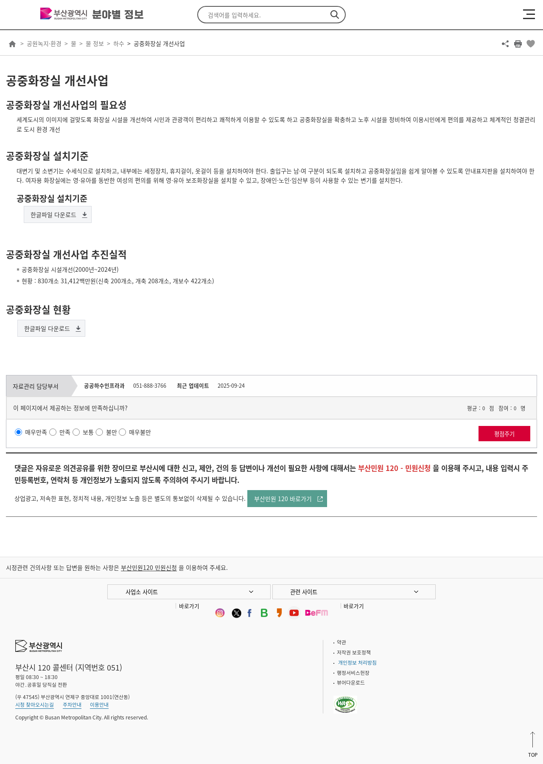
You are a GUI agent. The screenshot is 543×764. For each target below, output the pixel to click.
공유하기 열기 (505, 43)
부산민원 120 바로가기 (283, 498)
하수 (118, 43)
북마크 (530, 43)
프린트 (518, 43)
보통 (88, 432)
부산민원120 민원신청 (149, 567)
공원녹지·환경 (44, 43)
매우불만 (140, 432)
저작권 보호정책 (354, 652)
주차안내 (72, 704)
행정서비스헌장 (353, 673)
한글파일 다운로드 (53, 214)
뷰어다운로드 (351, 682)
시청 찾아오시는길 (34, 704)
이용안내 (99, 704)
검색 (335, 15)
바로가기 (189, 606)
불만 (111, 432)
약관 (341, 642)
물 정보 (95, 43)
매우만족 (36, 432)
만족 (64, 432)
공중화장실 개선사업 (159, 43)
